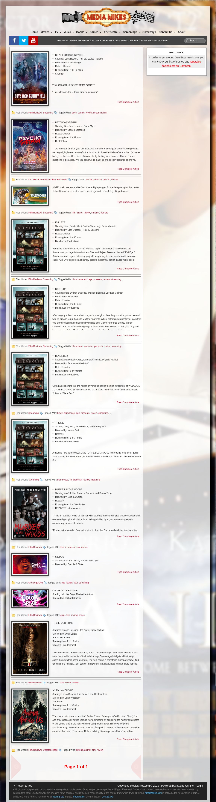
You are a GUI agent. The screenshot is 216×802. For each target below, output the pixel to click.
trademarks (79, 796)
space (82, 615)
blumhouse (77, 279)
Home (34, 32)
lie (71, 479)
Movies (47, 32)
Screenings (132, 32)
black (60, 413)
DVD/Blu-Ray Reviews (39, 179)
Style (98, 41)
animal (87, 750)
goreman (97, 179)
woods (84, 547)
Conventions (88, 41)
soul (76, 582)
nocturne (88, 346)
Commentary (75, 41)
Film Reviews (35, 112)
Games (96, 32)
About (181, 32)
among (79, 750)
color (62, 615)
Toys (117, 41)
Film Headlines (59, 179)
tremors (104, 212)
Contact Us (167, 32)
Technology (108, 41)
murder (68, 547)
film (73, 212)
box (78, 413)
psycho (106, 179)
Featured (133, 41)
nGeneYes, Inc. (185, 785)
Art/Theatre (112, 32)
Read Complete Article (128, 102)
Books (82, 32)
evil (86, 279)
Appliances (62, 41)
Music (68, 32)
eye (90, 279)
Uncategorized (35, 582)
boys (74, 112)
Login (200, 785)
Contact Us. (108, 796)
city (63, 582)
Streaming (48, 112)
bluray (89, 179)
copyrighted (58, 796)
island (79, 212)
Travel (124, 41)
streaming (116, 279)
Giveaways (149, 32)
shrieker (95, 212)
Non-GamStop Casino (158, 41)
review (89, 112)
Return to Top (24, 785)
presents (98, 279)
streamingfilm (100, 112)
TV (58, 32)
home (68, 682)
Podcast (143, 41)
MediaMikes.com (140, 785)
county (81, 112)
